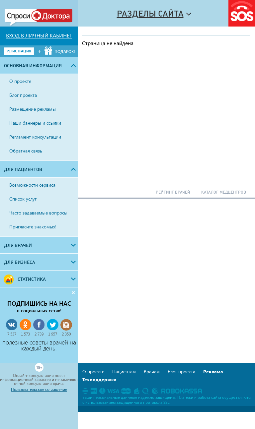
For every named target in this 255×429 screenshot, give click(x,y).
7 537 (11, 334)
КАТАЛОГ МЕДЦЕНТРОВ (223, 192)
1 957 (52, 334)
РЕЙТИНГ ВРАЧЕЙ (173, 192)
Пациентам (124, 371)
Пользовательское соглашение (39, 390)
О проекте (93, 371)
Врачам (152, 371)
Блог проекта (181, 371)
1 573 (25, 334)
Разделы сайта (150, 13)
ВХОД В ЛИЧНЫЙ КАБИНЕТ (39, 35)
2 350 (66, 334)
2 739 (39, 334)
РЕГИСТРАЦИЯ (19, 50)
